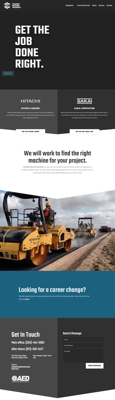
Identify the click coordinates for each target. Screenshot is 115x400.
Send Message (94, 365)
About (94, 6)
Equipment (69, 6)
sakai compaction (84, 108)
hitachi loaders (30, 108)
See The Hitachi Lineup (30, 132)
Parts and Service (83, 6)
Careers (101, 6)
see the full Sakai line (84, 132)
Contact (109, 6)
